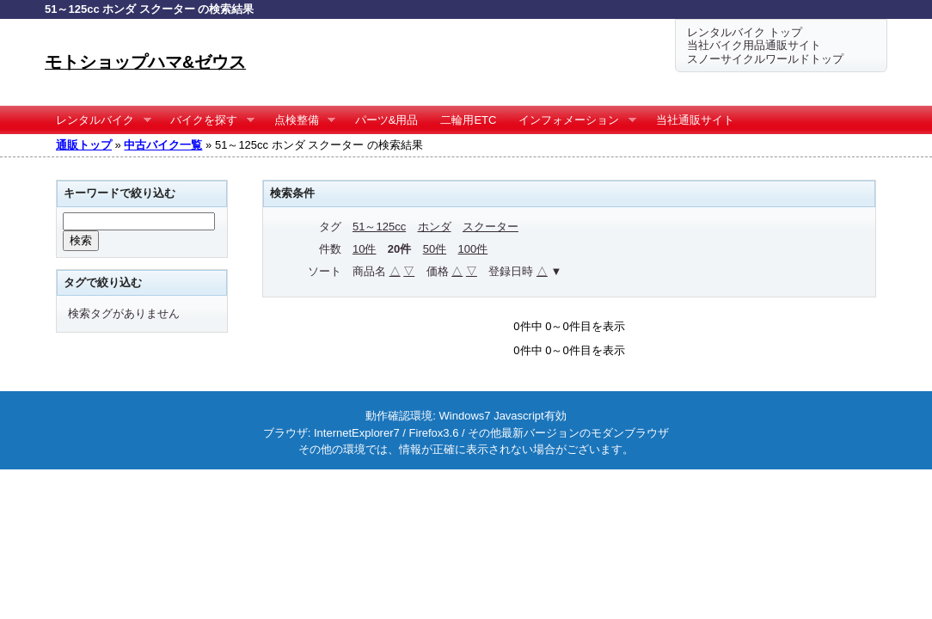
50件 (434, 248)
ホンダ (434, 226)
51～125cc (379, 226)
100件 (473, 248)
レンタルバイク (98, 120)
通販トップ (84, 144)
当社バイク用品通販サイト (754, 45)
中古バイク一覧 (163, 144)
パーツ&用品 (387, 119)
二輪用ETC (468, 119)
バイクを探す (206, 120)
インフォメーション (571, 120)
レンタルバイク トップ (744, 32)
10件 (364, 248)
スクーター (490, 226)
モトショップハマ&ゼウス (145, 61)
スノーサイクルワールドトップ (765, 58)
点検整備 (299, 120)
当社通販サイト (695, 119)
